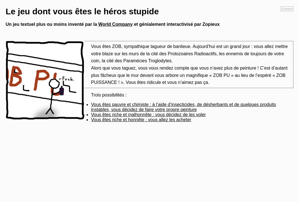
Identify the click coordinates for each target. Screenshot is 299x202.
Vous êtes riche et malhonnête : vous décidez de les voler (148, 114)
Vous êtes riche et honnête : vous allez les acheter (141, 119)
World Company (115, 24)
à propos (287, 8)
